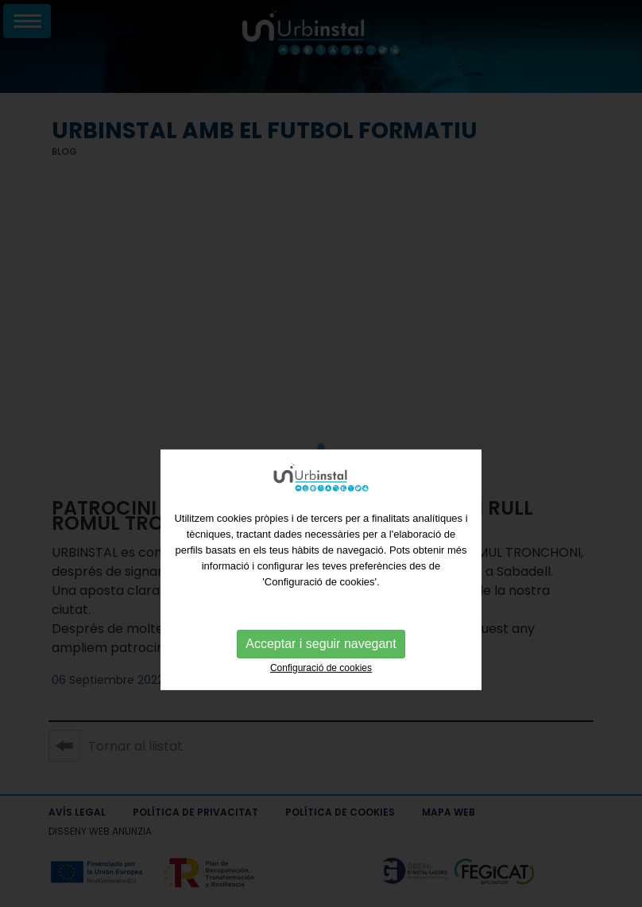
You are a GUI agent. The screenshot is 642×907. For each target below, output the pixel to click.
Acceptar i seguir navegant (321, 668)
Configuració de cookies (321, 692)
